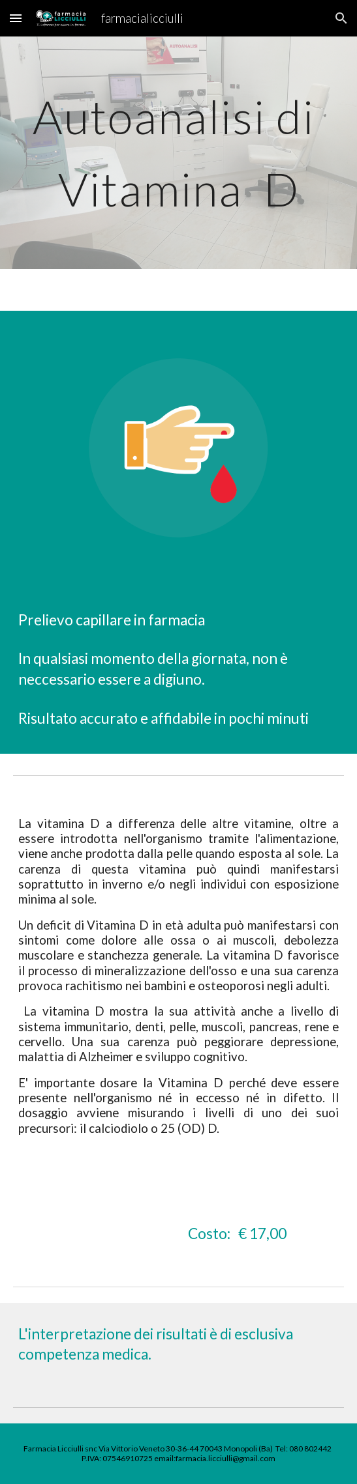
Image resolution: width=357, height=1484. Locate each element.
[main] (178, 153)
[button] (15, 18)
